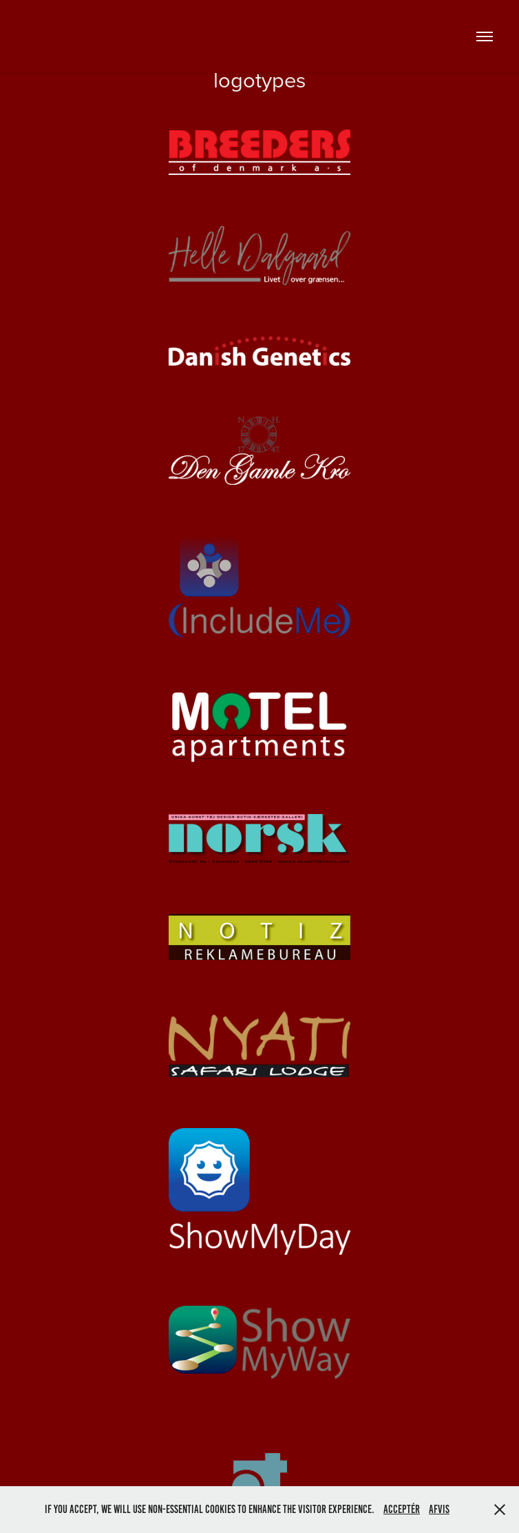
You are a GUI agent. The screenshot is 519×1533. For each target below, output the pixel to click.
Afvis (439, 1509)
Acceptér (401, 1509)
